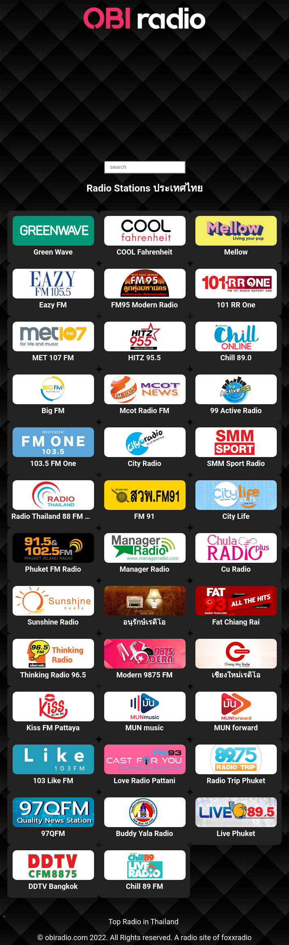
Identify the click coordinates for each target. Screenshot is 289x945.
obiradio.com (66, 937)
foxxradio (236, 937)
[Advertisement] (144, 95)
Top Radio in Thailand (143, 921)
